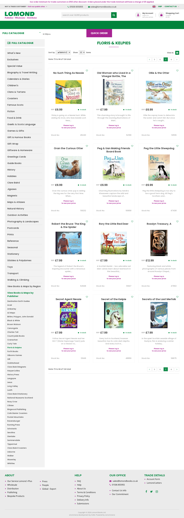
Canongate (12, 328)
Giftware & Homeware (19, 150)
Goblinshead (13, 363)
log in (71, 125)
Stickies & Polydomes (19, 260)
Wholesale (12, 484)
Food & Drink (14, 117)
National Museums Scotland (20, 398)
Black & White (13, 320)
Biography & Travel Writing (22, 72)
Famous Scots (15, 104)
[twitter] (151, 491)
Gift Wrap (12, 143)
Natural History (15, 208)
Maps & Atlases (16, 202)
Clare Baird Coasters (17, 448)
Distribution (13, 488)
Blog (123, 25)
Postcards (13, 228)
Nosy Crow (12, 401)
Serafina (11, 432)
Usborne (11, 452)
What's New (60, 25)
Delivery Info (83, 499)
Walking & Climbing (18, 279)
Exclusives (12, 59)
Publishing (12, 492)
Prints (10, 234)
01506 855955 (76, 6)
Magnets (12, 195)
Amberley (11, 309)
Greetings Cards (16, 156)
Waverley (11, 459)
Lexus (9, 382)
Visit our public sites (36, 6)
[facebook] (146, 491)
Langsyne (11, 378)
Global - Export (49, 488)
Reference (13, 240)
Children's (12, 85)
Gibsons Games (14, 355)
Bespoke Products (15, 496)
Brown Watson (14, 324)
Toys (10, 266)
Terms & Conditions (86, 492)
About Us (142, 25)
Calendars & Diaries (18, 78)
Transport (13, 273)
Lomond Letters (154, 482)
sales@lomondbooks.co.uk (103, 6)
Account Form (153, 479)
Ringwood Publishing (16, 409)
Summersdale (13, 440)
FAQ (79, 481)
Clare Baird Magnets (16, 367)
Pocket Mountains (15, 417)
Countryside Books (16, 336)
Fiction (11, 111)
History (11, 169)
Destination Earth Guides (18, 301)
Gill (8, 359)
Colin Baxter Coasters (17, 413)
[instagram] (157, 491)
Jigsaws (11, 189)
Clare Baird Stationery (17, 394)
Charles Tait (12, 332)
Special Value (14, 66)
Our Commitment (120, 494)
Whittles (11, 463)
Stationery (13, 253)
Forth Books (12, 351)
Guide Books (14, 163)
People (45, 485)
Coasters (12, 98)
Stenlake (11, 436)
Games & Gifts (15, 130)
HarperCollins (13, 370)
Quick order (103, 25)
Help (79, 484)
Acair (9, 305)
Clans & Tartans (16, 91)
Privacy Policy (83, 496)
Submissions (83, 503)
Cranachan (12, 340)
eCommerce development (79, 515)
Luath (9, 390)
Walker (10, 455)
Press (44, 481)
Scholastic (12, 428)
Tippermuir (12, 444)
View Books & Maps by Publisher (20, 294)
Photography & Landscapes (23, 221)
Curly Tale (12, 343)
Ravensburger (13, 421)
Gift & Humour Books (19, 137)
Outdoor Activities (17, 215)
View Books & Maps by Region (24, 286)
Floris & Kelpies (14, 347)
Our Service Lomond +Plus (19, 481)
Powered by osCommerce (105, 515)
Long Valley (12, 386)
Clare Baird (13, 182)
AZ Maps (11, 313)
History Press (13, 374)
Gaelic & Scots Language (21, 124)
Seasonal (12, 247)
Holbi (93, 515)
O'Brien (10, 405)
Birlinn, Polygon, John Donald (20, 316)
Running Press (13, 425)
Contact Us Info (119, 490)
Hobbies (11, 176)
